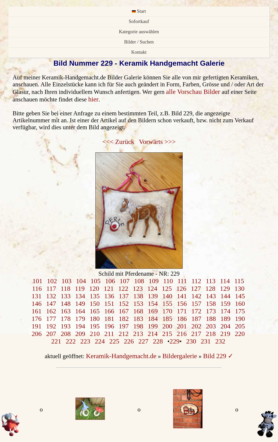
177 (51, 318)
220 (240, 333)
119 (80, 288)
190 (240, 318)
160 (240, 303)
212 (124, 333)
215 (167, 333)
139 (153, 296)
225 (114, 341)
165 (95, 311)
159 (225, 303)
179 (80, 318)
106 (110, 281)
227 (143, 341)
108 (139, 281)
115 (239, 281)
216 (182, 333)
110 (168, 281)
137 (124, 296)
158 (211, 303)
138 (138, 296)
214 (153, 333)
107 (125, 281)
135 (95, 296)
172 (196, 311)
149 (80, 303)
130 (239, 288)
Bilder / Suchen (139, 41)
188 (211, 318)
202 (196, 326)
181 (109, 318)
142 (196, 296)
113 (210, 281)
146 (36, 303)
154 (153, 303)
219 (225, 333)
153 (138, 303)
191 (36, 326)
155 (167, 303)
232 (220, 341)
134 (80, 296)
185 (167, 318)
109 (154, 281)
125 (167, 288)
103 (66, 281)
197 (124, 326)
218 (211, 333)
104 (81, 281)
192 (51, 326)
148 (66, 303)
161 (36, 311)
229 (175, 341)
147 (51, 303)
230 (191, 341)
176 (36, 318)
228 (158, 341)
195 (95, 326)
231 (206, 341)
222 (71, 341)
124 (152, 288)
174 (225, 311)
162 (51, 311)
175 (240, 311)
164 (80, 311)
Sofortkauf (139, 21)
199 (153, 326)
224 (100, 341)
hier (93, 99)
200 (167, 326)
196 (109, 326)
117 (51, 288)
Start (139, 11)
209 (80, 333)
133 (66, 296)
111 (182, 281)
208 (66, 333)
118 (65, 288)
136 (109, 296)
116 (37, 288)
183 (138, 318)
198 (138, 326)
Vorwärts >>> (157, 141)
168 (138, 311)
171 (182, 311)
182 (124, 318)
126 (181, 288)
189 (225, 318)
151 (109, 303)
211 (109, 333)
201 (182, 326)
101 (37, 281)
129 (225, 288)
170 (167, 311)
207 (51, 333)
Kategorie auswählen (139, 31)
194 (80, 326)
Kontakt (139, 52)
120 (94, 288)
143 (211, 296)
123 (138, 288)
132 (51, 296)
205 (240, 326)
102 (52, 281)
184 (153, 318)
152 (124, 303)
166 (109, 311)
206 (37, 333)
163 (66, 311)
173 (211, 311)
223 (85, 341)
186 (182, 318)
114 (225, 281)
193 (66, 326)
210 (95, 333)
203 (211, 326)
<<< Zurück (118, 141)
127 (196, 288)
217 (196, 333)
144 (225, 296)
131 (36, 296)
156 (182, 303)
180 (95, 318)
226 (129, 341)
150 (95, 303)
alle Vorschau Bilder (193, 91)
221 (56, 341)
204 (225, 326)
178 (66, 318)
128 (210, 288)
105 (96, 281)
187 (196, 318)
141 (182, 296)
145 (240, 296)
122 (123, 288)
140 (167, 296)
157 (196, 303)
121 (109, 288)
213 (138, 333)
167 (124, 311)
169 (153, 311)
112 (196, 281)
